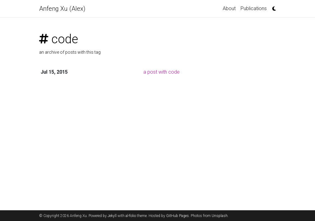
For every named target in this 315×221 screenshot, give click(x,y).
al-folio (131, 216)
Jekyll (112, 216)
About (229, 8)
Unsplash (220, 216)
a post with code (161, 72)
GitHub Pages (177, 216)
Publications (254, 8)
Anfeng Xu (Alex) (62, 8)
